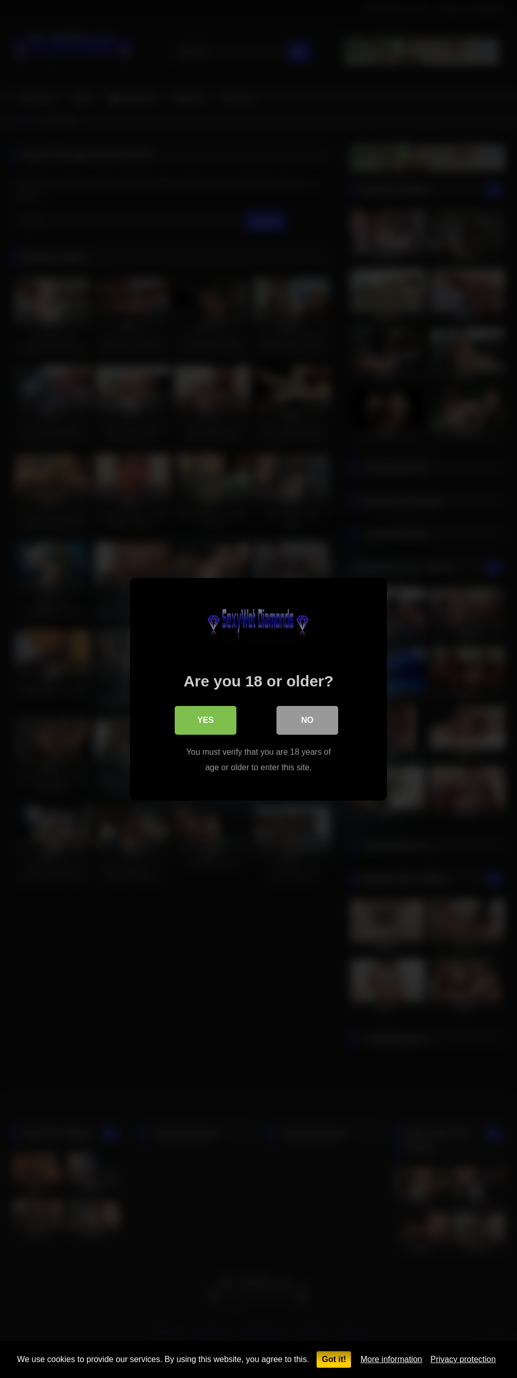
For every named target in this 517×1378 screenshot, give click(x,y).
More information (391, 1359)
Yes (205, 719)
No (307, 719)
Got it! (334, 1359)
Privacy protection (462, 1359)
